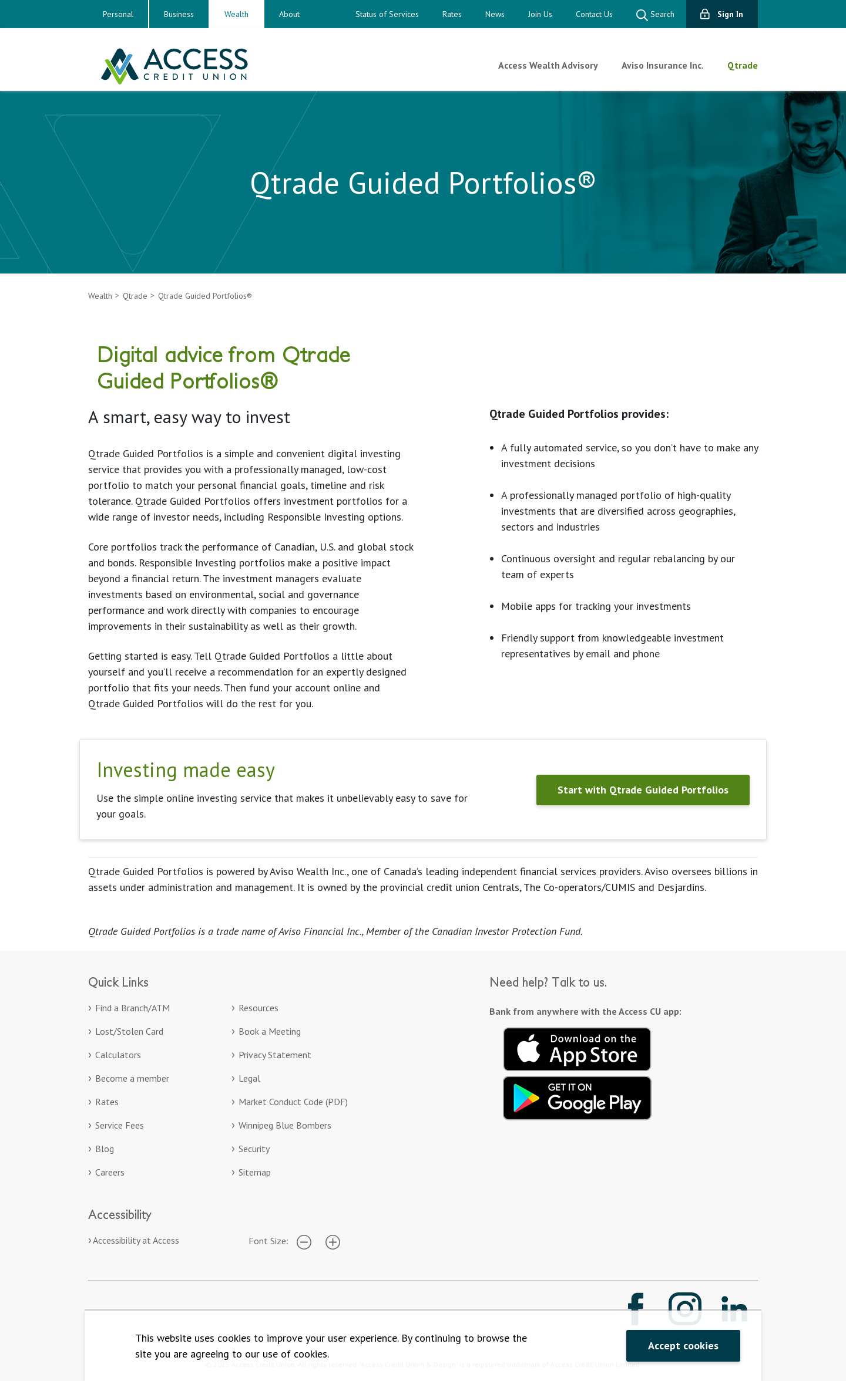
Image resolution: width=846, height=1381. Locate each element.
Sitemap (255, 1172)
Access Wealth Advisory (548, 65)
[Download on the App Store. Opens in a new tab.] (577, 1048)
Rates (452, 14)
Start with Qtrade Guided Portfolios (643, 789)
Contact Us (594, 14)
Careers (110, 1172)
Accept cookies (683, 1345)
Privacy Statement (275, 1055)
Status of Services (387, 14)
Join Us (540, 14)
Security (254, 1148)
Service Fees (119, 1125)
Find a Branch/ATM (132, 1008)
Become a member (132, 1078)
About (289, 14)
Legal (249, 1078)
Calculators (118, 1055)
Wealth (236, 14)
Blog (104, 1148)
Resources (258, 1008)
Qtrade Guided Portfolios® (205, 296)
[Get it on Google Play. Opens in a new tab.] (577, 1096)
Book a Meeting (270, 1031)
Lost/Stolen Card (129, 1031)
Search (655, 15)
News (495, 14)
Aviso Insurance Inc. (663, 65)
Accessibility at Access (136, 1240)
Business (179, 14)
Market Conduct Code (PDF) (293, 1101)
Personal (118, 14)
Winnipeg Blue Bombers (285, 1125)
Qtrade (742, 65)
